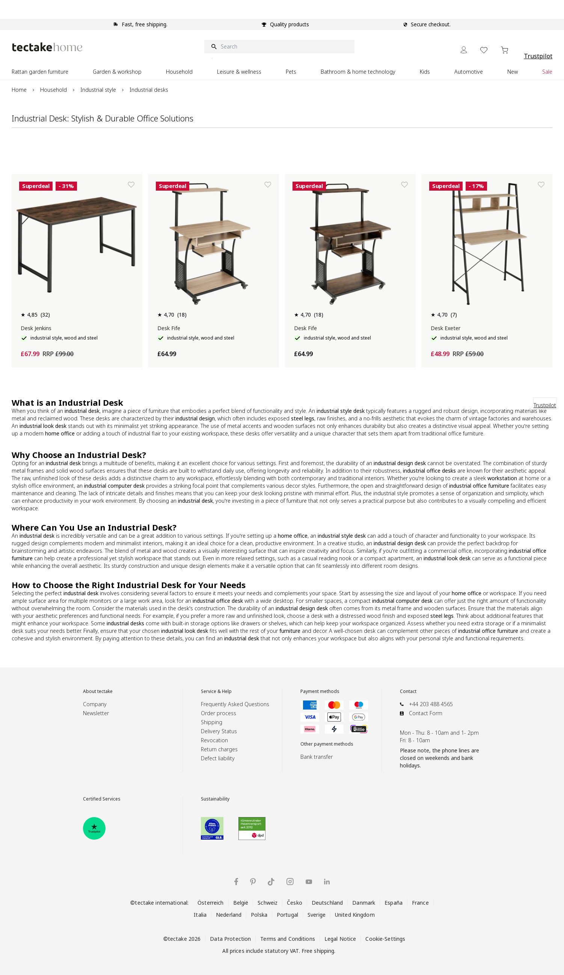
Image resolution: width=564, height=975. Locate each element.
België (241, 902)
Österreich (210, 902)
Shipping (211, 722)
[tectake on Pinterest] (253, 882)
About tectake (98, 691)
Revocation (214, 740)
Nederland (228, 914)
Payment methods (319, 691)
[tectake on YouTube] (309, 881)
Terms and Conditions (287, 938)
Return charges (219, 749)
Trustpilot (538, 56)
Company (95, 704)
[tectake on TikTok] (271, 882)
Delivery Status (219, 731)
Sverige (317, 914)
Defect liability (218, 758)
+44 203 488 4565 (431, 704)
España (394, 902)
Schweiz (267, 902)
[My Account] (464, 49)
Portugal (287, 914)
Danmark (363, 902)
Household (53, 89)
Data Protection (230, 938)
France (420, 902)
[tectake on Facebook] (236, 881)
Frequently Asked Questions (235, 704)
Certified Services (102, 799)
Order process (218, 713)
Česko (294, 902)
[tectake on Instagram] (290, 881)
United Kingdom (355, 914)
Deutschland (327, 902)
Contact (408, 691)
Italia (200, 914)
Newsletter (96, 713)
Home (19, 89)
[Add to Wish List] (131, 185)
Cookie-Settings (385, 938)
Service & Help (216, 691)
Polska (259, 914)
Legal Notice (340, 938)
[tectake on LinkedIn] (327, 881)
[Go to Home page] (47, 47)
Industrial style (98, 89)
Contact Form (425, 713)
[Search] (279, 46)
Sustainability (215, 799)
